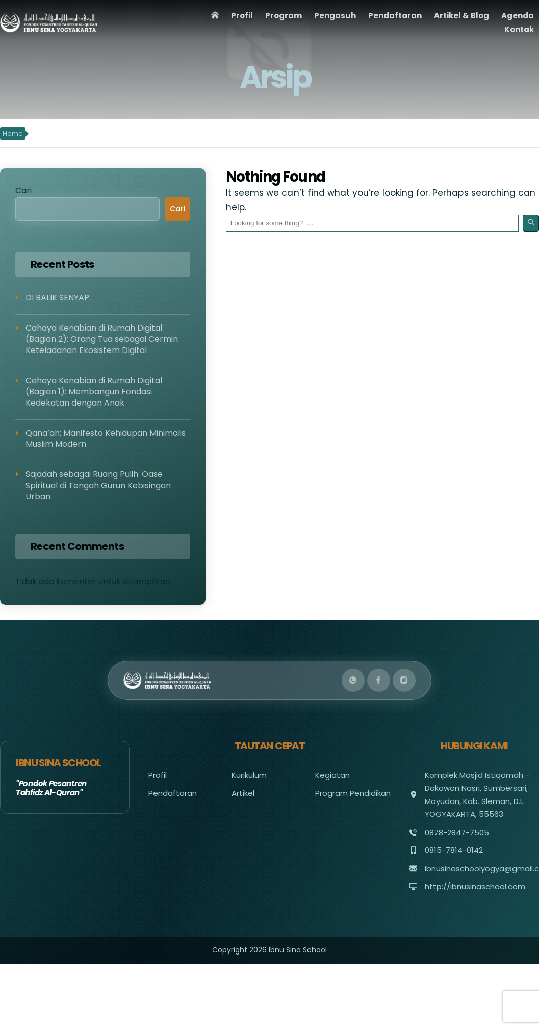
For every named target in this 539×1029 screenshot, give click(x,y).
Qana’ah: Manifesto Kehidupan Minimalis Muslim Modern (105, 438)
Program (283, 15)
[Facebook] (378, 680)
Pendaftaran (395, 15)
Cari (23, 190)
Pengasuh (335, 15)
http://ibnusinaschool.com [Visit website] (475, 886)
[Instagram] (404, 680)
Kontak (519, 29)
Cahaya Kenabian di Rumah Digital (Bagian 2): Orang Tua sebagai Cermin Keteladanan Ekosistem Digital (101, 339)
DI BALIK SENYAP (57, 298)
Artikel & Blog (461, 15)
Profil (242, 15)
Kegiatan (332, 775)
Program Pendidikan (353, 793)
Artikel (243, 793)
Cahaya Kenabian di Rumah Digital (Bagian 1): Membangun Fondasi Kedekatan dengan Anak (93, 391)
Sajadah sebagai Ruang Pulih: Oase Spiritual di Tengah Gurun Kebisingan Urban (98, 485)
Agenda (517, 15)
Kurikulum (249, 775)
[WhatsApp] (353, 680)
